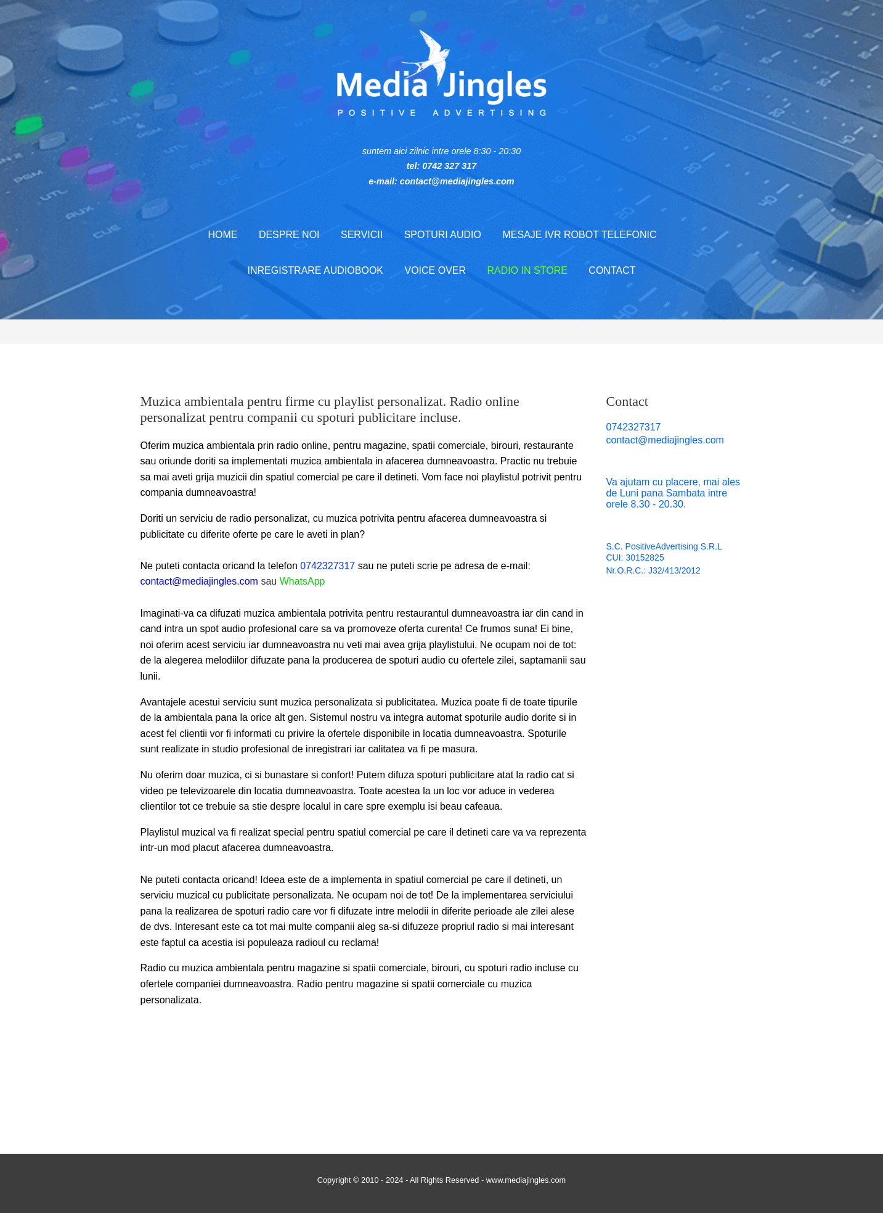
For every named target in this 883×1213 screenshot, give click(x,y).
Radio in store (527, 270)
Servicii (362, 234)
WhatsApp (302, 581)
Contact (611, 270)
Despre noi (289, 234)
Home (222, 234)
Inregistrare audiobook (315, 270)
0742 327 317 (449, 166)
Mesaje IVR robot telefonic (579, 234)
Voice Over (435, 270)
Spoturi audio (442, 234)
